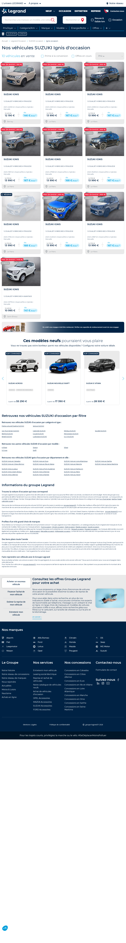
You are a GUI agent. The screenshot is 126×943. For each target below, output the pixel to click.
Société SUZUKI (100, 433)
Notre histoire (8, 672)
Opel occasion (70, 529)
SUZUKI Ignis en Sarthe (103, 463)
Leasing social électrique (45, 676)
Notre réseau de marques (14, 680)
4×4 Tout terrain (105, 501)
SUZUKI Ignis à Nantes (41, 477)
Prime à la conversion (54, 58)
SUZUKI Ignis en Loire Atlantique (75, 463)
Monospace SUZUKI (71, 436)
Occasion (115, 22)
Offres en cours (82, 58)
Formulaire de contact (106, 672)
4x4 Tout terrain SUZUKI (10, 433)
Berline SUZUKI (7, 436)
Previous (3, 380)
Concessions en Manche (76, 697)
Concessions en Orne (74, 701)
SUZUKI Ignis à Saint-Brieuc (12, 474)
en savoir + (37, 619)
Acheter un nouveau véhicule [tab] (16, 585)
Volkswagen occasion (62, 533)
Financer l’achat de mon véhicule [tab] (16, 595)
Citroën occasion (58, 529)
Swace (35, 449)
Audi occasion (35, 533)
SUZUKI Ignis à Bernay (10, 477)
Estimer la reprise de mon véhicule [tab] (16, 605)
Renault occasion (77, 531)
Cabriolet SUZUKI (39, 433)
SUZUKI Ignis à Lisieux (10, 471)
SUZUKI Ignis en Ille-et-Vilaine (43, 466)
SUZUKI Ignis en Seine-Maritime (106, 466)
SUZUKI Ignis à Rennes (41, 474)
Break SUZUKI (7, 439)
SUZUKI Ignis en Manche (73, 466)
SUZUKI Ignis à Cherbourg (73, 471)
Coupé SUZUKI (38, 436)
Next (123, 380)
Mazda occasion (81, 529)
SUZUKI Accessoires (42, 708)
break (119, 501)
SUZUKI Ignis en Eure (40, 463)
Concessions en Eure (74, 683)
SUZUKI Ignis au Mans (72, 474)
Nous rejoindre (9, 684)
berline (114, 501)
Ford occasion (46, 529)
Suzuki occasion (93, 529)
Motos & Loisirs (9, 691)
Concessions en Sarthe (75, 705)
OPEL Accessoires (41, 700)
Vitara (66, 449)
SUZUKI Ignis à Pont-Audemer (44, 471)
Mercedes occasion (47, 533)
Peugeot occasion (91, 531)
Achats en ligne (9, 699)
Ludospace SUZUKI (40, 439)
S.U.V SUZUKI (69, 439)
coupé (10, 503)
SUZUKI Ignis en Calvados (11, 463)
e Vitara (4, 449)
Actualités (6, 688)
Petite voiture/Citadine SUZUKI (13, 428)
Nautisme (6, 695)
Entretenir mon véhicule (45, 672)
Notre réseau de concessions (15, 676)
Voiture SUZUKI (38, 428)
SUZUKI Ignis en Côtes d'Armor (13, 466)
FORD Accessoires (41, 712)
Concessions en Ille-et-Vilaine (78, 687)
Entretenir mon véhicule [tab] (16, 615)
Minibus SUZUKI (70, 433)
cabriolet (5, 503)
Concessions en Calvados (76, 672)
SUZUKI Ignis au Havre (72, 477)
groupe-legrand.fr (70, 507)
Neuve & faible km (98, 22)
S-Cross (4, 452)
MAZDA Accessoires (42, 704)
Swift (34, 452)
